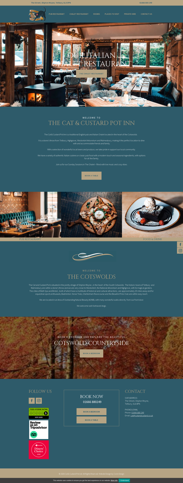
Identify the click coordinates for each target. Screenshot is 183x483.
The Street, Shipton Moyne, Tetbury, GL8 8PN (51, 2)
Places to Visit (112, 14)
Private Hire (130, 14)
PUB (21, 239)
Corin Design (91, 477)
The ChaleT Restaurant (91, 73)
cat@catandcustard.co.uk (142, 415)
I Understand (124, 480)
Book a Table (91, 175)
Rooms (96, 14)
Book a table (91, 419)
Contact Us (146, 14)
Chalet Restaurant (78, 14)
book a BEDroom (91, 412)
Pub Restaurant (57, 14)
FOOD (147, 239)
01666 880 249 (145, 2)
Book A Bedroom (91, 353)
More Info (114, 480)
